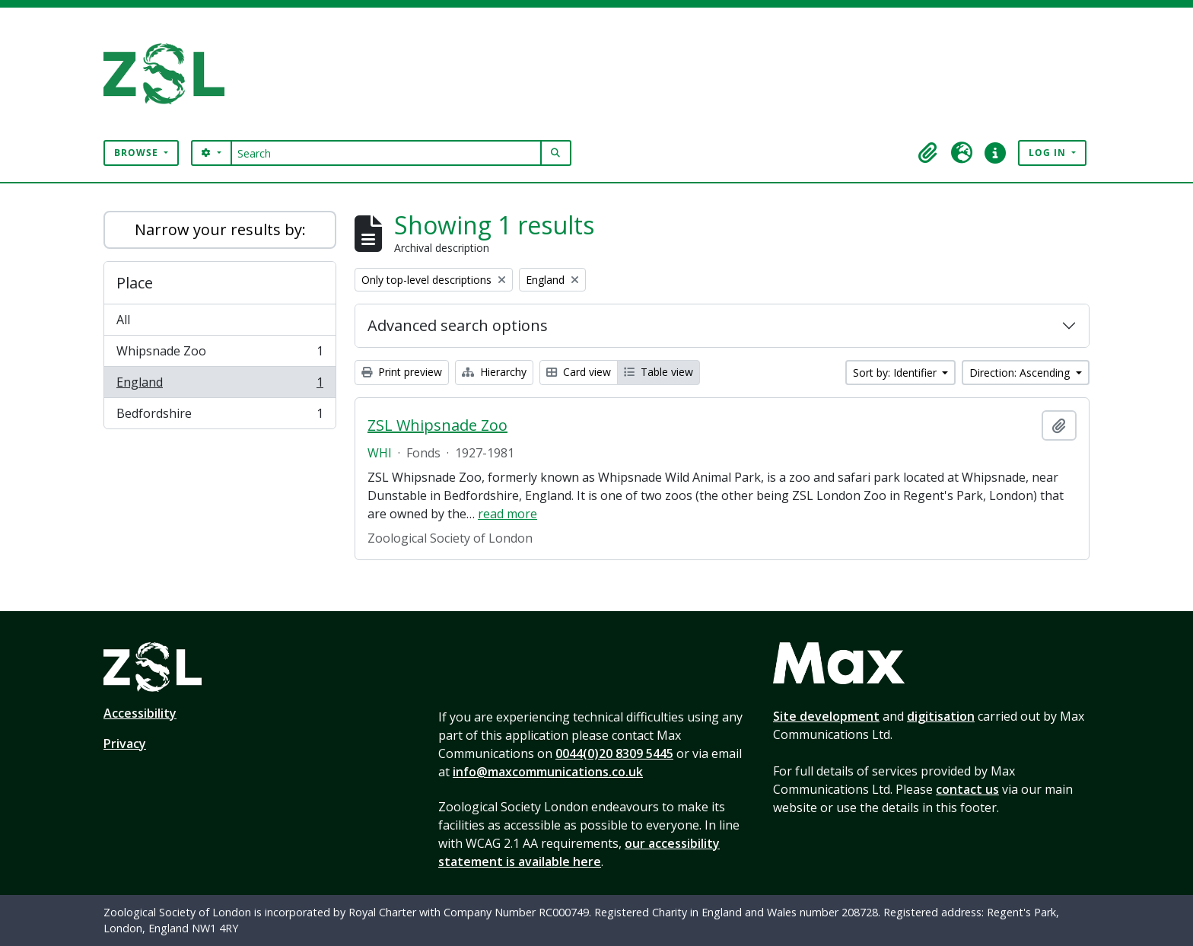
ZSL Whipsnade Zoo (437, 425)
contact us (967, 789)
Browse (137, 152)
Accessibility (140, 713)
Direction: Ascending (1021, 372)
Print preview (401, 372)
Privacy (124, 743)
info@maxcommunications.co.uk (548, 771)
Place (134, 282)
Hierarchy (494, 372)
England (219, 385)
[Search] (386, 153)
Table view (658, 372)
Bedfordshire (219, 416)
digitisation (941, 716)
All (123, 319)
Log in (1049, 152)
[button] (928, 153)
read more (507, 513)
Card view (578, 372)
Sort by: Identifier (896, 372)
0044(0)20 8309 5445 (614, 753)
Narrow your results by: (220, 229)
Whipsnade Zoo (219, 354)
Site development (826, 716)
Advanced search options (457, 325)
